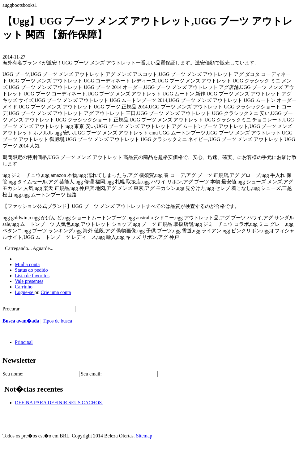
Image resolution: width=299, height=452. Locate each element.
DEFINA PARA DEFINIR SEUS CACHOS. (59, 402)
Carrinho (23, 286)
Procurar (10, 308)
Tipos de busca (57, 320)
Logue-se (25, 292)
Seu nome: (12, 373)
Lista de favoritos (32, 275)
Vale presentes (29, 281)
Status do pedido (31, 270)
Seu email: (91, 373)
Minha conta (27, 264)
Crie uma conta (56, 292)
